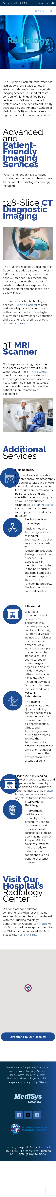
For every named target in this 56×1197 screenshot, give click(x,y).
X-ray (32, 776)
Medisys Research (35, 1075)
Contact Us (42, 1067)
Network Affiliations (17, 1078)
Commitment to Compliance (20, 1067)
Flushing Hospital (25, 305)
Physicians (35, 1078)
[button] (28, 988)
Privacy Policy (30, 1082)
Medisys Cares (16, 1075)
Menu (40, 11)
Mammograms (43, 505)
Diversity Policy (16, 1071)
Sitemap (43, 1082)
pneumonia (31, 794)
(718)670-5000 (36, 1154)
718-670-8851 (27, 935)
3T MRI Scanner (36, 372)
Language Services (36, 1071)
